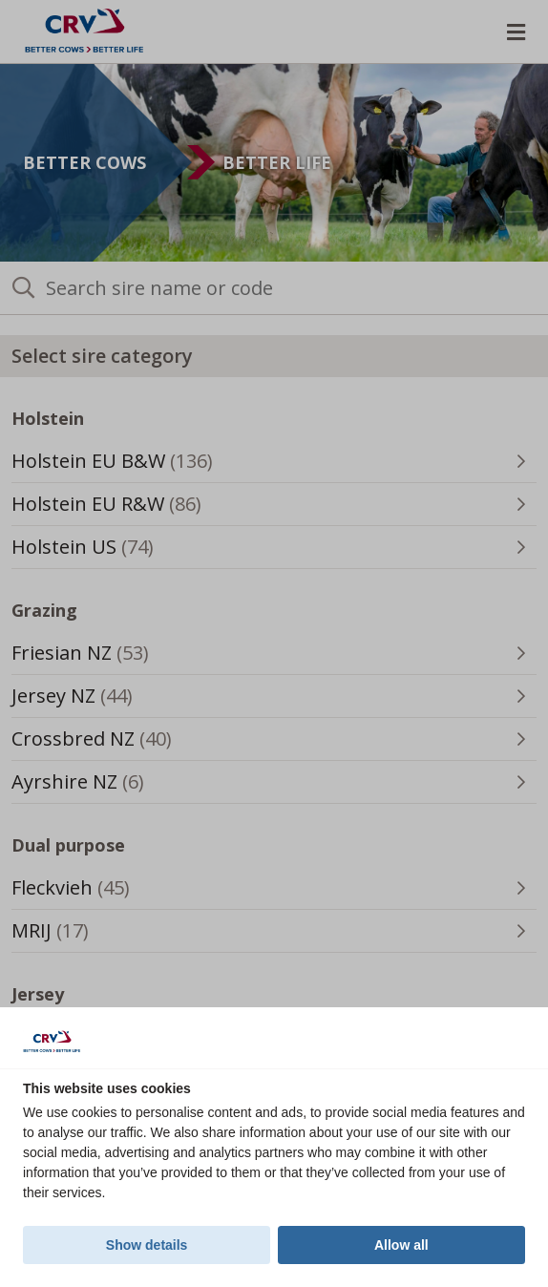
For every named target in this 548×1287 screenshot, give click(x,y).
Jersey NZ (93, 700)
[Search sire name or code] (274, 288)
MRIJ (71, 935)
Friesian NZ (101, 657)
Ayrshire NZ (98, 786)
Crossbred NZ (112, 743)
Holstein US (103, 551)
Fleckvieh (91, 892)
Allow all (401, 1245)
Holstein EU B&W (133, 465)
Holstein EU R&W (127, 508)
